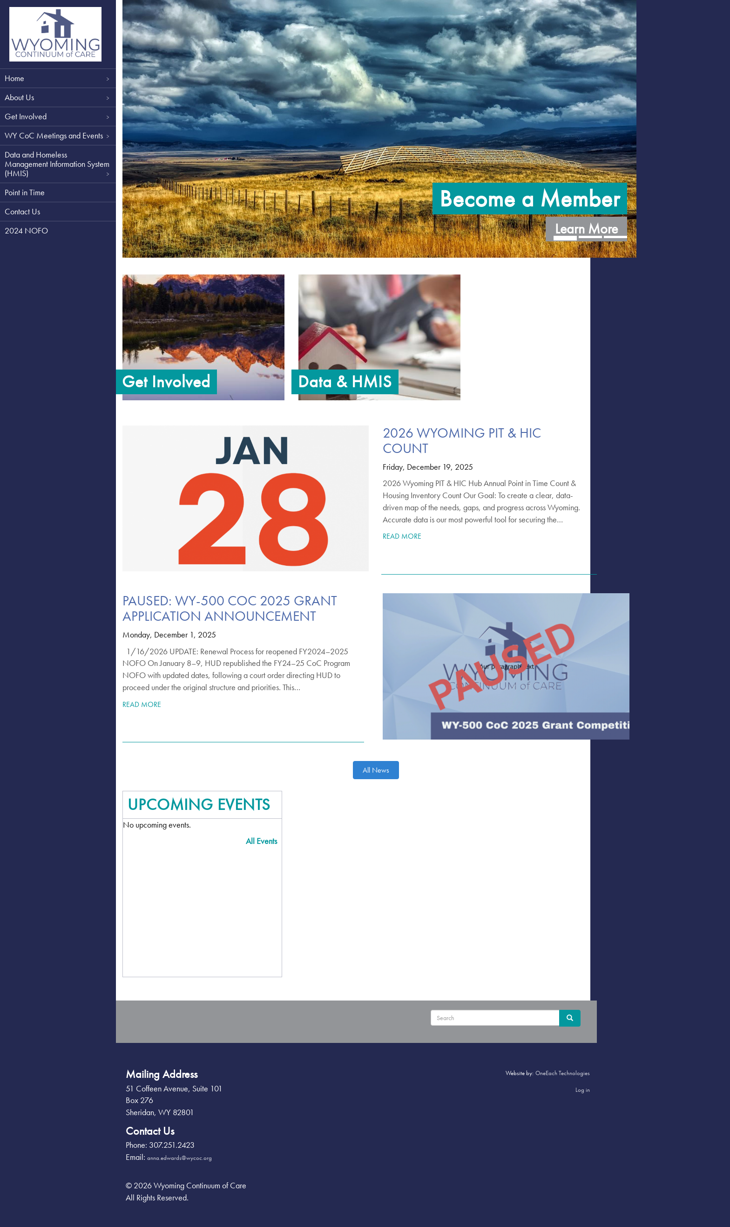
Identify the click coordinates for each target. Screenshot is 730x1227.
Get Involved (58, 116)
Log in (576, 1090)
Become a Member (523, 191)
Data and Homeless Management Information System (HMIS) (58, 163)
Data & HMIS (348, 381)
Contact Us (22, 211)
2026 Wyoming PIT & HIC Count (463, 440)
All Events (264, 841)
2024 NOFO (26, 230)
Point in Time (25, 192)
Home (58, 78)
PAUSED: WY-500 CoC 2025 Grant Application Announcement (237, 608)
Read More (403, 536)
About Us (58, 97)
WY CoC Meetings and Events (58, 135)
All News (377, 770)
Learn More (579, 221)
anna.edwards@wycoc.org (187, 1158)
